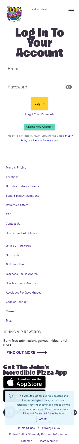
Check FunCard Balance (21, 233)
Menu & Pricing (16, 168)
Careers (10, 311)
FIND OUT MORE (26, 352)
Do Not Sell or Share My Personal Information (39, 434)
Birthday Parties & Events (22, 186)
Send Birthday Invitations (22, 196)
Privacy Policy (51, 428)
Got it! (43, 419)
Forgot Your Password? (40, 114)
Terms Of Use (26, 428)
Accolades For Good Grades (23, 293)
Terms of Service (42, 140)
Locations (12, 177)
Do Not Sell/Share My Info (49, 413)
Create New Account (39, 127)
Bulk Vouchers (15, 264)
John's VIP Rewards (18, 246)
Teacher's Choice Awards (21, 274)
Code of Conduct (16, 302)
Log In (39, 103)
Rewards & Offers (17, 205)
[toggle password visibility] (68, 87)
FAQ (10, 214)
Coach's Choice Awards (20, 283)
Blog (10, 321)
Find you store (39, 9)
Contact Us (13, 224)
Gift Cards (12, 255)
